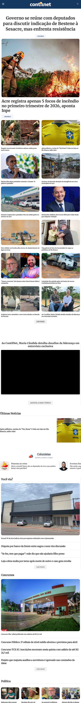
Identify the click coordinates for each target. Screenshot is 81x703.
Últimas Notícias (10, 413)
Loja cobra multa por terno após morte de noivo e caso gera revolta (36, 561)
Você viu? (7, 479)
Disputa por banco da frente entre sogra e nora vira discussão (33, 546)
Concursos (7, 575)
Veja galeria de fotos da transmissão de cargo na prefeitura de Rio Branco (57, 249)
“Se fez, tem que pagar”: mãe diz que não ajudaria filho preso (32, 553)
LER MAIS (40, 36)
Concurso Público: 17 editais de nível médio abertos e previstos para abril (39, 642)
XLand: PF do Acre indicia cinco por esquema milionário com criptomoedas (27, 538)
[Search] (78, 4)
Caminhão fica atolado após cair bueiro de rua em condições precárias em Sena (58, 282)
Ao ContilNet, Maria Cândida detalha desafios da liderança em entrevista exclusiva (40, 345)
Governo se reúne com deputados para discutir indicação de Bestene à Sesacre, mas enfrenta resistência (40, 23)
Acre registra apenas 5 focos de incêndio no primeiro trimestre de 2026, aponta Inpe (40, 106)
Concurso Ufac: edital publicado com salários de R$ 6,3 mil (21, 634)
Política (6, 681)
